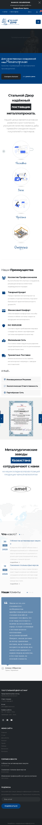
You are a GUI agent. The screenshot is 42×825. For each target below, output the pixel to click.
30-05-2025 (5, 753)
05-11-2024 (4, 765)
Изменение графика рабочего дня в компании (19, 763)
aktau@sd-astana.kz (8, 694)
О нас (3, 722)
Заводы (3, 733)
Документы (5, 725)
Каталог (4, 728)
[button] (19, 525)
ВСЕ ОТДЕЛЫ (14, 3)
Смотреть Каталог (11, 67)
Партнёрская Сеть (14, 384)
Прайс (3, 730)
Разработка (11, 811)
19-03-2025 (5, 759)
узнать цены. (30, 67)
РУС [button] (29, 3)
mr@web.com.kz (29, 811)
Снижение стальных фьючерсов (24, 556)
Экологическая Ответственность (21, 377)
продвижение (20, 811)
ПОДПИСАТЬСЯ (11, 793)
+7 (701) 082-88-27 (7, 688)
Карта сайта (14, 820)
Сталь (5, 820)
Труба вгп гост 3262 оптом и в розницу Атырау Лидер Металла (18, 816)
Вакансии (4, 736)
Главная (4, 720)
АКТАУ (4, 3)
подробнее (15, 553)
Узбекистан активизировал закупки (25, 533)
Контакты (4, 739)
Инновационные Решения (17, 371)
